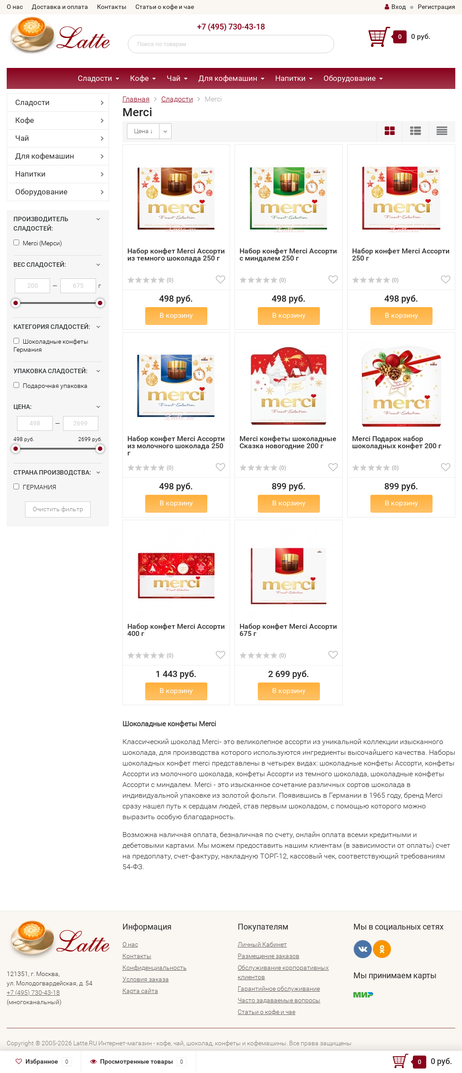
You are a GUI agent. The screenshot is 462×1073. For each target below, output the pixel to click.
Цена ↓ (143, 131)
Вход (395, 6)
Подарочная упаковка (50, 385)
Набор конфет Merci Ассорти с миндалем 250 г (288, 254)
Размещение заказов (268, 955)
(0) (150, 280)
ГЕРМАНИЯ (34, 487)
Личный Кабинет (262, 944)
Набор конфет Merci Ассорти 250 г (400, 254)
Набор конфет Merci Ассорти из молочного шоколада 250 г (176, 445)
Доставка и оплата (60, 6)
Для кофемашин (227, 78)
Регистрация (436, 6)
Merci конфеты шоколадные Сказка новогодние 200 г (287, 442)
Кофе (139, 78)
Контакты (111, 6)
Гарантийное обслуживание (279, 988)
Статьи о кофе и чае (164, 6)
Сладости (95, 78)
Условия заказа (145, 979)
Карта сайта (140, 990)
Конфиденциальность (154, 967)
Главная (136, 99)
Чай (174, 78)
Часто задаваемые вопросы (279, 1000)
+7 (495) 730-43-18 (231, 26)
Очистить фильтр (58, 509)
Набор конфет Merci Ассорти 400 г (176, 630)
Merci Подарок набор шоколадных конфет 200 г (396, 442)
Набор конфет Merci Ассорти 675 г (288, 630)
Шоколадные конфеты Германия (50, 345)
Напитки (290, 78)
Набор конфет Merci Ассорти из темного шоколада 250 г (176, 254)
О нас (15, 6)
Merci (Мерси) (37, 243)
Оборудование (349, 78)
